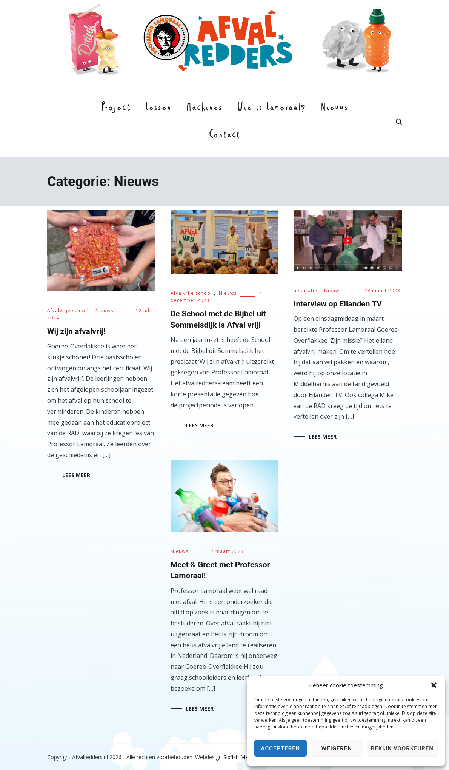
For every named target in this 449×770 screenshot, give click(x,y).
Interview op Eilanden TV (338, 303)
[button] (434, 685)
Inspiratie (305, 290)
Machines (204, 108)
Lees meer (76, 475)
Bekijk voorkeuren (402, 748)
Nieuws (334, 108)
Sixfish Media (239, 757)
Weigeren (336, 748)
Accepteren (280, 748)
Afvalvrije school (68, 310)
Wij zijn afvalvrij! (76, 331)
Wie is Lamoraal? (271, 108)
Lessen (158, 108)
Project (115, 108)
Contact (224, 135)
